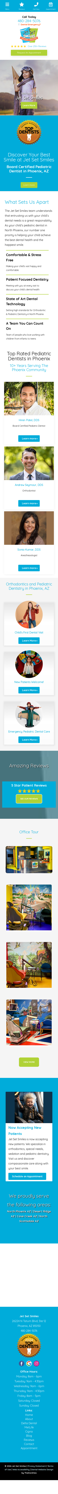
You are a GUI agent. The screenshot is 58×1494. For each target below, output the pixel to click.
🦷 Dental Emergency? (29, 24)
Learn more (29, 185)
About (29, 1419)
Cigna (29, 1431)
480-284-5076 (29, 20)
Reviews (29, 1440)
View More (29, 1062)
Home (29, 1415)
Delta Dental (29, 1423)
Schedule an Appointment (27, 1176)
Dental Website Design (42, 1469)
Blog (29, 1435)
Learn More (29, 105)
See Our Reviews (29, 798)
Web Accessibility (21, 1469)
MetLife (29, 1427)
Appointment (29, 1448)
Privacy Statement (37, 1466)
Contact (29, 1444)
